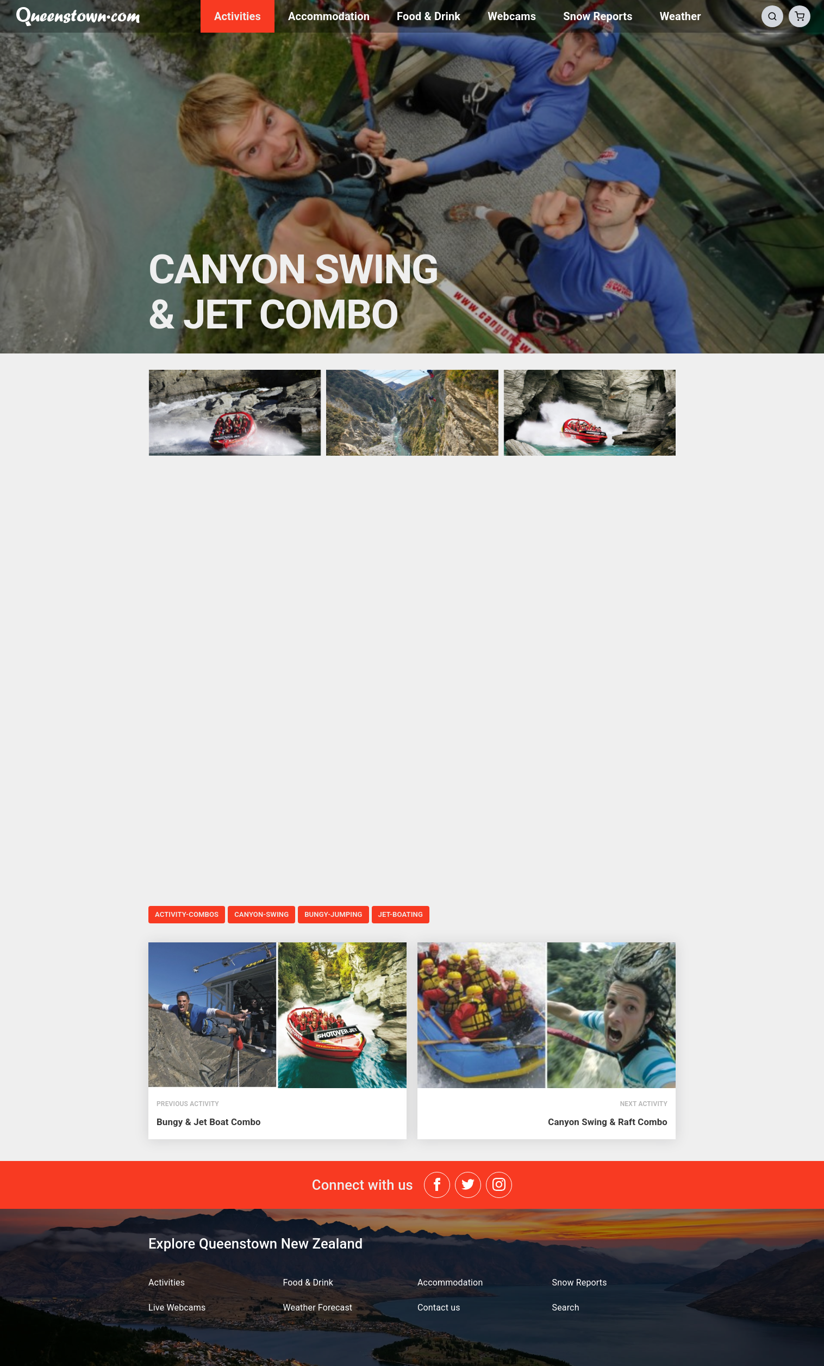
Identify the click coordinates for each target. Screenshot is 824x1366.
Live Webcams (176, 1307)
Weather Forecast (318, 1307)
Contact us (438, 1307)
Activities (237, 16)
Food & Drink (428, 16)
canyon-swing (261, 914)
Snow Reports (597, 16)
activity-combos (187, 914)
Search (565, 1307)
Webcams (512, 16)
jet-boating (400, 914)
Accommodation (329, 16)
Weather (680, 16)
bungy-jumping (333, 914)
